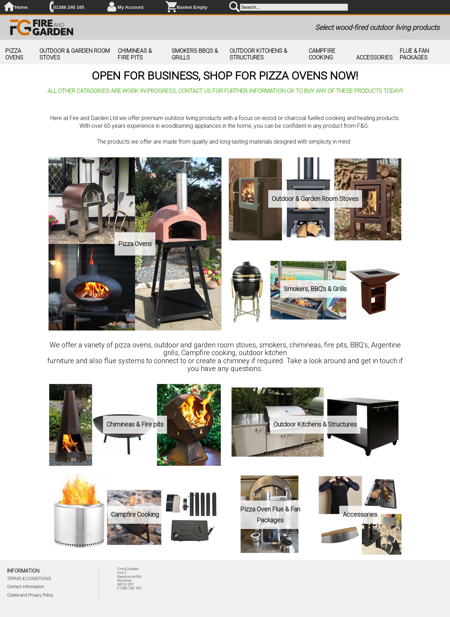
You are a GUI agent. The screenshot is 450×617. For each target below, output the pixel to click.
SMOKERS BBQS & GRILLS (195, 54)
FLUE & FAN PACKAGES (414, 54)
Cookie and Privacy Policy (30, 595)
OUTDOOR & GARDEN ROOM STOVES (74, 54)
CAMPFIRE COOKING (322, 54)
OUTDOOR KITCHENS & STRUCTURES (258, 54)
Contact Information (25, 586)
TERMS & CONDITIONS (29, 578)
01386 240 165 (68, 7)
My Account (130, 7)
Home (21, 7)
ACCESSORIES (374, 57)
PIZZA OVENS (14, 54)
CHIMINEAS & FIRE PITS (135, 54)
